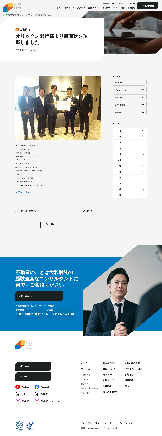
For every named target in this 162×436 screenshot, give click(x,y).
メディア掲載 (129, 104)
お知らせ (131, 3)
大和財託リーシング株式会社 (103, 423)
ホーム (59, 8)
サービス (85, 368)
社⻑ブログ (122, 3)
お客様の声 (80, 8)
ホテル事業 (85, 392)
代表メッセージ (110, 391)
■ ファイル (21, 192)
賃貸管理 (84, 383)
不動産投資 (85, 374)
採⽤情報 (106, 3)
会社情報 (131, 8)
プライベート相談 (134, 368)
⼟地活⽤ (84, 379)
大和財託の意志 (118, 8)
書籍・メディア (94, 8)
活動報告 (129, 112)
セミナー (106, 8)
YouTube (129, 82)
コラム (113, 3)
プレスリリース (129, 90)
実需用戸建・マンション (91, 388)
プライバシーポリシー (127, 423)
